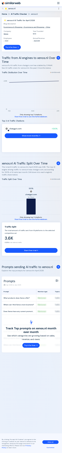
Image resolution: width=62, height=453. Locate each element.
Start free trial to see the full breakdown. (31, 117)
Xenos (6, 34)
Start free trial (31, 250)
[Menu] (58, 3)
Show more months (31, 136)
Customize (50, 447)
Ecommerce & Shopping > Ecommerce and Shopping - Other (27, 27)
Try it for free (12, 47)
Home (4, 14)
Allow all (50, 442)
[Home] (11, 3)
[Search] (31, 8)
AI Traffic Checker (19, 14)
